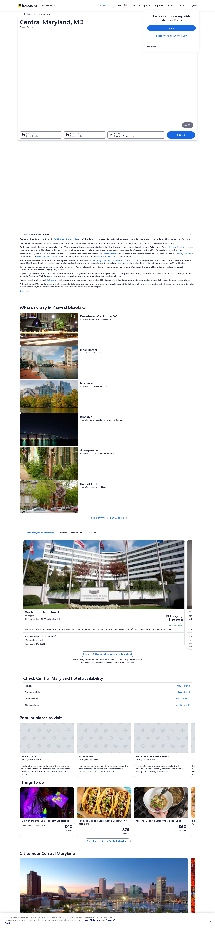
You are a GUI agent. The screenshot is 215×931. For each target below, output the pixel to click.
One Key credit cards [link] (72, 910)
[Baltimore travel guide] (79, 693)
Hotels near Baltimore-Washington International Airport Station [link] (137, 737)
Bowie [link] (112, 785)
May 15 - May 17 (182, 449)
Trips (175, 5)
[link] (171, 46)
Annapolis (115, 110)
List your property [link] (25, 881)
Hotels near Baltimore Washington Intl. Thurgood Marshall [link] (54, 737)
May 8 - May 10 (183, 443)
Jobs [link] (20, 876)
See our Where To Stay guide (129, 310)
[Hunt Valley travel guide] (179, 693)
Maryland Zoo (110, 135)
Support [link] (160, 871)
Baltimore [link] (27, 780)
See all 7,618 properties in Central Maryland (129, 402)
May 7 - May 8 (183, 430)
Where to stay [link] (29, 137)
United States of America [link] (42, 14)
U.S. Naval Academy (89, 126)
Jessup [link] (156, 791)
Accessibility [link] (115, 895)
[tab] (82, 324)
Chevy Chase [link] (116, 791)
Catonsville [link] (158, 802)
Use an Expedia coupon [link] (166, 891)
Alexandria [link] (114, 780)
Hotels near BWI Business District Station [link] (127, 743)
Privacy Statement (91, 920)
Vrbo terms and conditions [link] (121, 891)
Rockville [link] (157, 785)
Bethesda (95, 167)
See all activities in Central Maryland (129, 671)
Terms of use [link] (115, 881)
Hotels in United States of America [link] (78, 876)
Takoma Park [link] (72, 802)
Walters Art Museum (76, 138)
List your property (146, 5)
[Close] (210, 921)
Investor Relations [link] (25, 895)
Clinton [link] (25, 791)
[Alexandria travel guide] (146, 693)
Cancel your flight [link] (164, 881)
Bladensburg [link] (115, 796)
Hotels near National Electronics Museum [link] (46, 743)
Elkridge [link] (26, 802)
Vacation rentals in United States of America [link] (81, 881)
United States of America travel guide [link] (79, 871)
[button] (107, 718)
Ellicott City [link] (158, 796)
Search (182, 99)
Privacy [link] (113, 871)
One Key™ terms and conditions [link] (123, 886)
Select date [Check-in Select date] (30, 101)
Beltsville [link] (26, 796)
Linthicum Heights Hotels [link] (38, 754)
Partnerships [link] (23, 886)
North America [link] (24, 14)
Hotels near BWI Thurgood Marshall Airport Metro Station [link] (135, 754)
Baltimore (103, 110)
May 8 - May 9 (183, 436)
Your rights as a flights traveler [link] (169, 900)
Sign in (193, 5)
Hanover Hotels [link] (34, 749)
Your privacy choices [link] (118, 900)
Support (164, 5)
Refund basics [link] (162, 886)
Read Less (68, 181)
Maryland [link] (59, 14)
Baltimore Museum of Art (148, 135)
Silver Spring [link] (72, 796)
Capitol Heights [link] (117, 802)
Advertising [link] (22, 900)
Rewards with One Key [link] (73, 905)
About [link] (20, 871)
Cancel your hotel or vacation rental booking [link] (174, 876)
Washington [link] (71, 780)
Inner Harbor (154, 133)
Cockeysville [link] (71, 791)
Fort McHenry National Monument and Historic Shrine (157, 142)
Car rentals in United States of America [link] (79, 895)
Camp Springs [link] (29, 785)
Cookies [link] (113, 876)
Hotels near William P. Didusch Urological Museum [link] (131, 749)
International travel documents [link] (169, 895)
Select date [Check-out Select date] (75, 101)
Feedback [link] (22, 910)
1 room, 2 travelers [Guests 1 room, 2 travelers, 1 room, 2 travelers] (124, 101)
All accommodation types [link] (74, 900)
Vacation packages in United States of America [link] (83, 886)
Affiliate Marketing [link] (25, 905)
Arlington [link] (70, 785)
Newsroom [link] (22, 891)
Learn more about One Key (171, 35)
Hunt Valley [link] (158, 780)
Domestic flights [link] (70, 891)
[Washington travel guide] (113, 693)
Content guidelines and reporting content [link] (127, 905)
